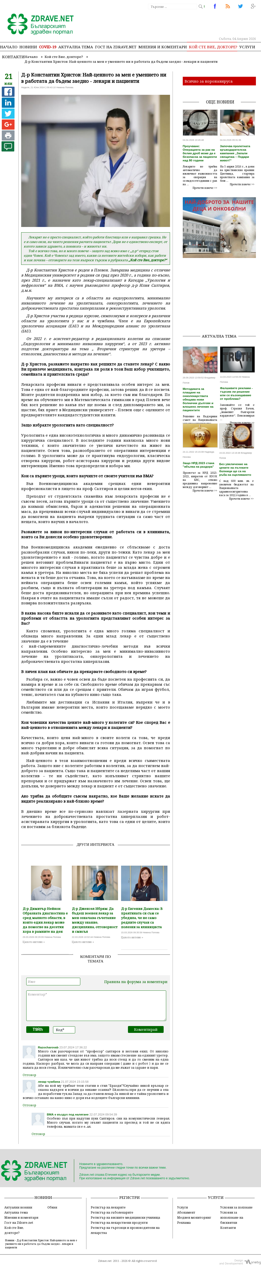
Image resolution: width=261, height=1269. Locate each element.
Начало (8, 46)
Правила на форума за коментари (135, 981)
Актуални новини (18, 1207)
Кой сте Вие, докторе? (213, 46)
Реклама (184, 1222)
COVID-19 (47, 46)
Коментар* (96, 1005)
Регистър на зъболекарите (112, 1212)
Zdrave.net (105, 1260)
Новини (28, 46)
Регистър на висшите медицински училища (125, 1217)
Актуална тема (75, 46)
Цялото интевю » (34, 942)
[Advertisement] (222, 297)
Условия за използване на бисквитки (231, 1217)
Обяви (52, 1207)
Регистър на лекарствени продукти (119, 1222)
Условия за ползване (236, 1207)
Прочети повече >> (205, 188)
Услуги (247, 46)
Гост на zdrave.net (115, 46)
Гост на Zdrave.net (18, 1222)
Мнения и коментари (162, 46)
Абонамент (186, 1212)
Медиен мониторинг (194, 1217)
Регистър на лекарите (108, 1207)
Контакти (13, 56)
